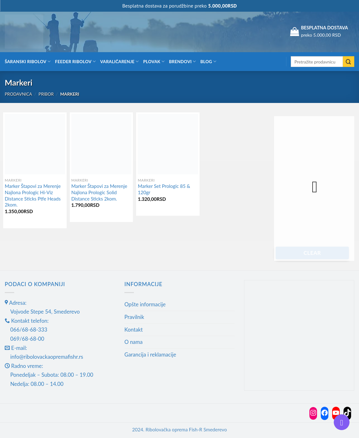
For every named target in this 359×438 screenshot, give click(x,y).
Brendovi (182, 61)
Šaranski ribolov (28, 61)
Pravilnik (134, 317)
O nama (133, 342)
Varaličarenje (119, 61)
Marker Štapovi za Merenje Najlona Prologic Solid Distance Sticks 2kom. (99, 192)
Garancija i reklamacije (150, 354)
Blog (208, 61)
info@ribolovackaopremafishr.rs (46, 356)
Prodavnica (18, 94)
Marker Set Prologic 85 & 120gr (164, 189)
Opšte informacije (145, 304)
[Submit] (348, 61)
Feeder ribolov (75, 61)
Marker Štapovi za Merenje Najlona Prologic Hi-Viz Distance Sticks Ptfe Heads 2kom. (33, 195)
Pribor (46, 94)
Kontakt (133, 329)
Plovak (154, 61)
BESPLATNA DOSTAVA (324, 27)
